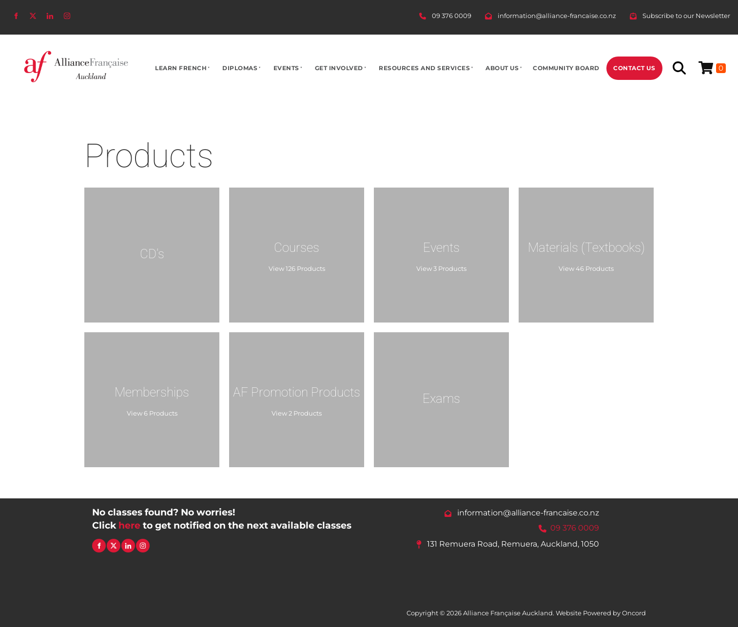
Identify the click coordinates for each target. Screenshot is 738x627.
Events (286, 68)
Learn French (181, 68)
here (129, 525)
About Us (502, 68)
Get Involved (339, 68)
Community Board (566, 68)
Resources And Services (424, 68)
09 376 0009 (574, 528)
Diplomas (239, 68)
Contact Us (634, 68)
